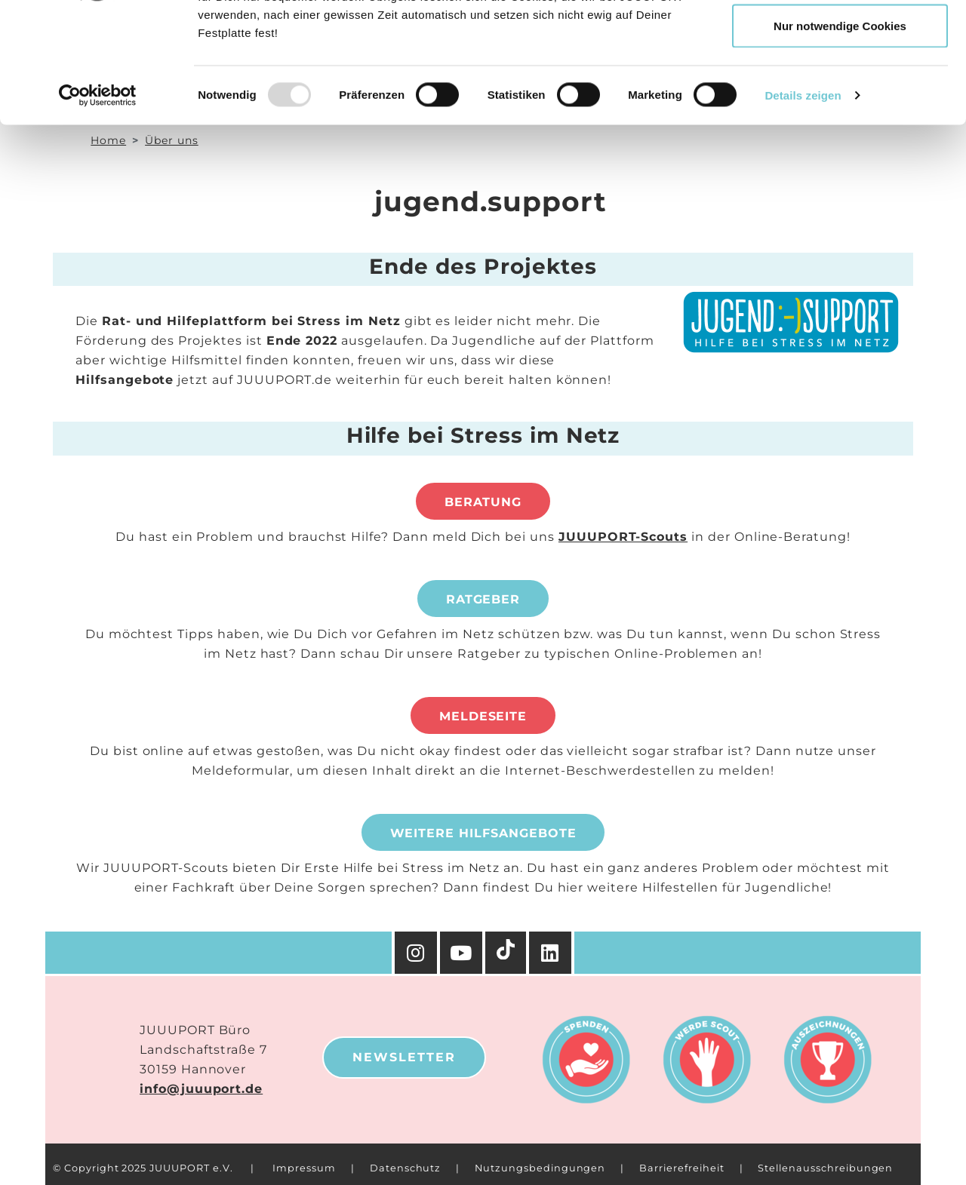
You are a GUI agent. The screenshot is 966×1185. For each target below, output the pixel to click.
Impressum (304, 1168)
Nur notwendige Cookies (840, 138)
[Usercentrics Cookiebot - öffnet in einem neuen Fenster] (98, 208)
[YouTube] (462, 953)
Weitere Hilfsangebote (483, 833)
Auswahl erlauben (840, 89)
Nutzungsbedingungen (540, 1168)
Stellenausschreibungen (825, 1168)
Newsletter (404, 1057)
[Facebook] (551, 953)
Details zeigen (802, 207)
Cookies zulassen (840, 39)
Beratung (483, 502)
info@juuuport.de (201, 1089)
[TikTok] (507, 953)
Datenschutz (405, 1168)
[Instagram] (416, 953)
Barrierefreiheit (681, 1168)
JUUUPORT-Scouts (623, 537)
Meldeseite (483, 716)
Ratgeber (483, 599)
